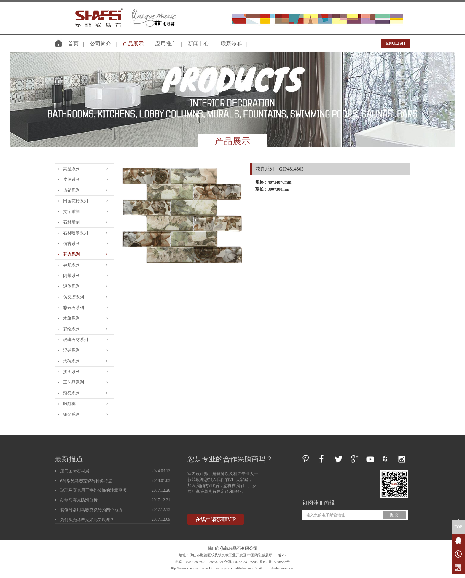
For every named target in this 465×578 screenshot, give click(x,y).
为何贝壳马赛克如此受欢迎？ (87, 520)
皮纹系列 (71, 179)
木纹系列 (71, 318)
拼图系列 (71, 372)
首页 (73, 44)
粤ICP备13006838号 (274, 562)
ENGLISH (395, 43)
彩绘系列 (71, 329)
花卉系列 (71, 254)
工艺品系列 (73, 382)
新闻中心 (198, 44)
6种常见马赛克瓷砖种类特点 (86, 481)
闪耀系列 (71, 275)
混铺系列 (71, 350)
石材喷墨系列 (75, 233)
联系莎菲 (231, 44)
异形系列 (71, 265)
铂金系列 (71, 414)
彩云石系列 (73, 307)
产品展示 (133, 44)
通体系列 (71, 286)
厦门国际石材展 (74, 471)
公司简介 (100, 44)
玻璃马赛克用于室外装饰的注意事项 (93, 490)
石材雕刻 (71, 222)
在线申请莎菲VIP (215, 519)
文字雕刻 (71, 211)
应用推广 (165, 44)
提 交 (394, 515)
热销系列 (71, 190)
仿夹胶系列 (73, 297)
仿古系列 (71, 243)
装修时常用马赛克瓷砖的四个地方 (91, 510)
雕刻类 (69, 404)
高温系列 (71, 169)
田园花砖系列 (75, 201)
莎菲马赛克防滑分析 (79, 500)
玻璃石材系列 (75, 339)
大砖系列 (71, 361)
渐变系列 (71, 393)
